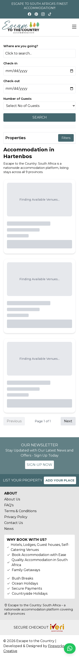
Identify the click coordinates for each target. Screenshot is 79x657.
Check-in (10, 63)
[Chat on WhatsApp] (70, 648)
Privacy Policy (15, 517)
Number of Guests (17, 99)
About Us (12, 499)
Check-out (11, 81)
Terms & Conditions (20, 511)
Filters (66, 138)
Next (68, 421)
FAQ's (8, 505)
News (8, 529)
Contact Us (13, 523)
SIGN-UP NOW (39, 465)
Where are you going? (20, 46)
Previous (14, 421)
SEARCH (39, 117)
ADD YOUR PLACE (60, 480)
